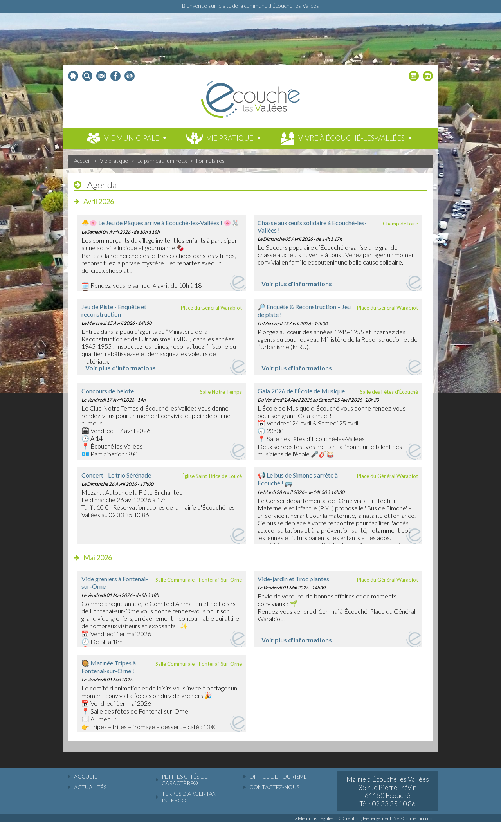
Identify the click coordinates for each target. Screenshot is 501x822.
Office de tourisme (278, 776)
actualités (90, 787)
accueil (85, 776)
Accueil (82, 160)
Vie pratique (114, 160)
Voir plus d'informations (296, 283)
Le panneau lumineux (162, 160)
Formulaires (210, 160)
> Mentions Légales (314, 818)
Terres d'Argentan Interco (189, 797)
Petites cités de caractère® (185, 779)
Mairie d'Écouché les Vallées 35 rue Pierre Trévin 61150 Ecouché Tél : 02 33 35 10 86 (387, 791)
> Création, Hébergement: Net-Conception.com (387, 818)
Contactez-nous (274, 787)
